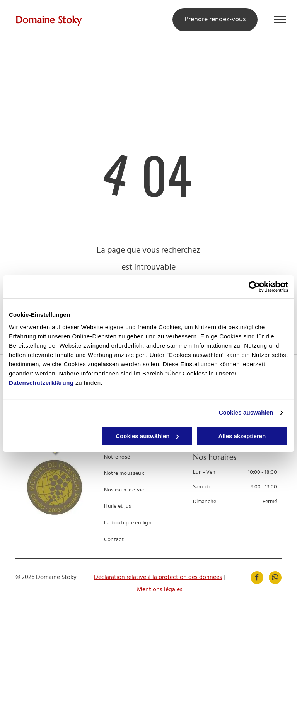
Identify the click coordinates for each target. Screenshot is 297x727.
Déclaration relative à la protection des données (158, 577)
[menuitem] (145, 458)
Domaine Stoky (48, 20)
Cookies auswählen (246, 412)
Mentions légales (160, 590)
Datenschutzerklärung (41, 382)
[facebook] (257, 578)
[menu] (280, 19)
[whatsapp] (275, 578)
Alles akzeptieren (242, 436)
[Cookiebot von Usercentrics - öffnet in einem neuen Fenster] (254, 286)
